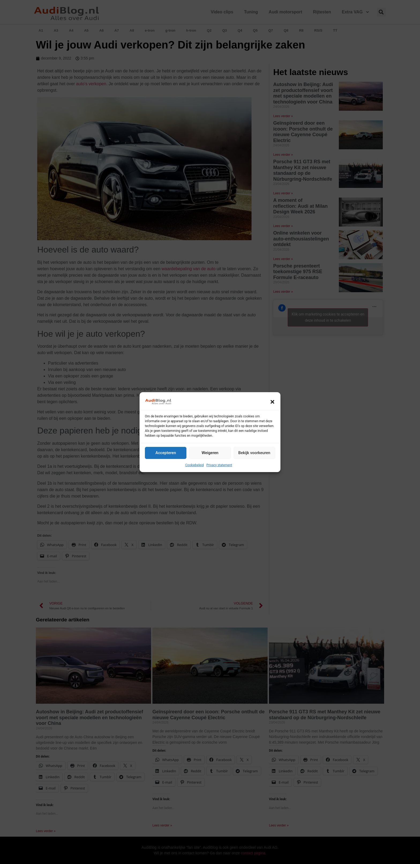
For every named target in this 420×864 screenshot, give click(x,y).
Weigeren (210, 452)
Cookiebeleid (194, 465)
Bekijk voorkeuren (254, 452)
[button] (272, 402)
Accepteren (165, 452)
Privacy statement (219, 465)
